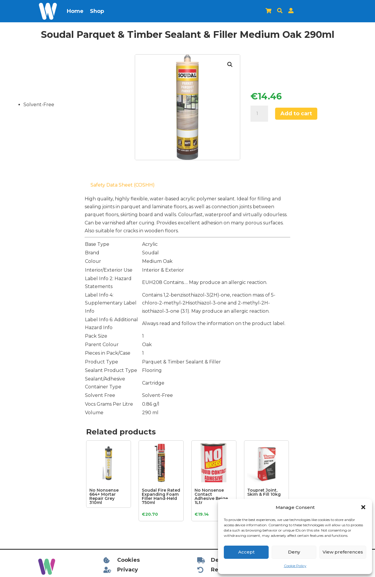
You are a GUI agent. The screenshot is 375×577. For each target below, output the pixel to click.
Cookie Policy (295, 566)
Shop (97, 11)
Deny (294, 552)
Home (75, 11)
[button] (363, 507)
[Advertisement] (37, 279)
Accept (246, 552)
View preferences (343, 552)
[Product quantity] (259, 114)
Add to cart (296, 113)
